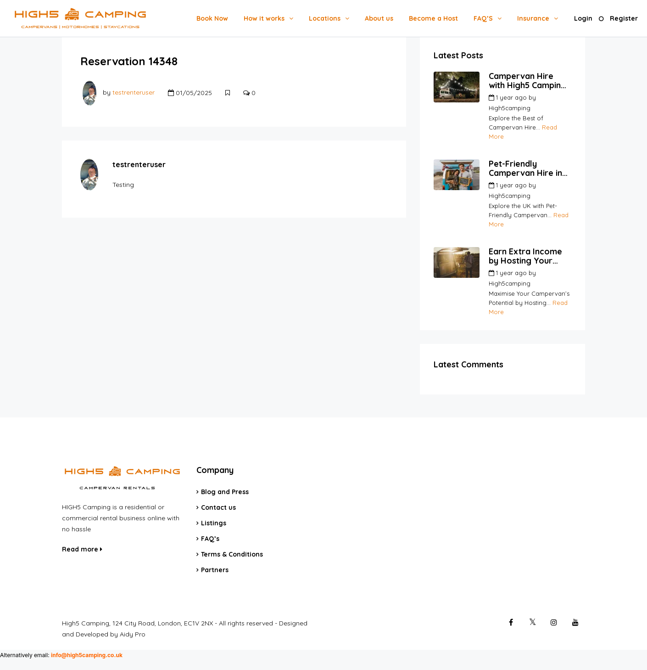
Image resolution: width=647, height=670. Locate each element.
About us (379, 18)
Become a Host (433, 18)
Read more (82, 549)
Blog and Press (225, 492)
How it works (264, 18)
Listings (213, 523)
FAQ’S (483, 18)
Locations (324, 18)
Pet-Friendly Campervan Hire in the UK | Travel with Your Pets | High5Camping (527, 168)
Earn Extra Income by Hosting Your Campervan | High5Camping (525, 256)
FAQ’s (210, 539)
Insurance (533, 18)
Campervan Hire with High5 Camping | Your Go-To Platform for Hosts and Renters (529, 81)
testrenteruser (133, 93)
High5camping (509, 108)
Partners (215, 570)
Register (624, 18)
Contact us (218, 507)
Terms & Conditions (232, 554)
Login (583, 18)
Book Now (212, 18)
